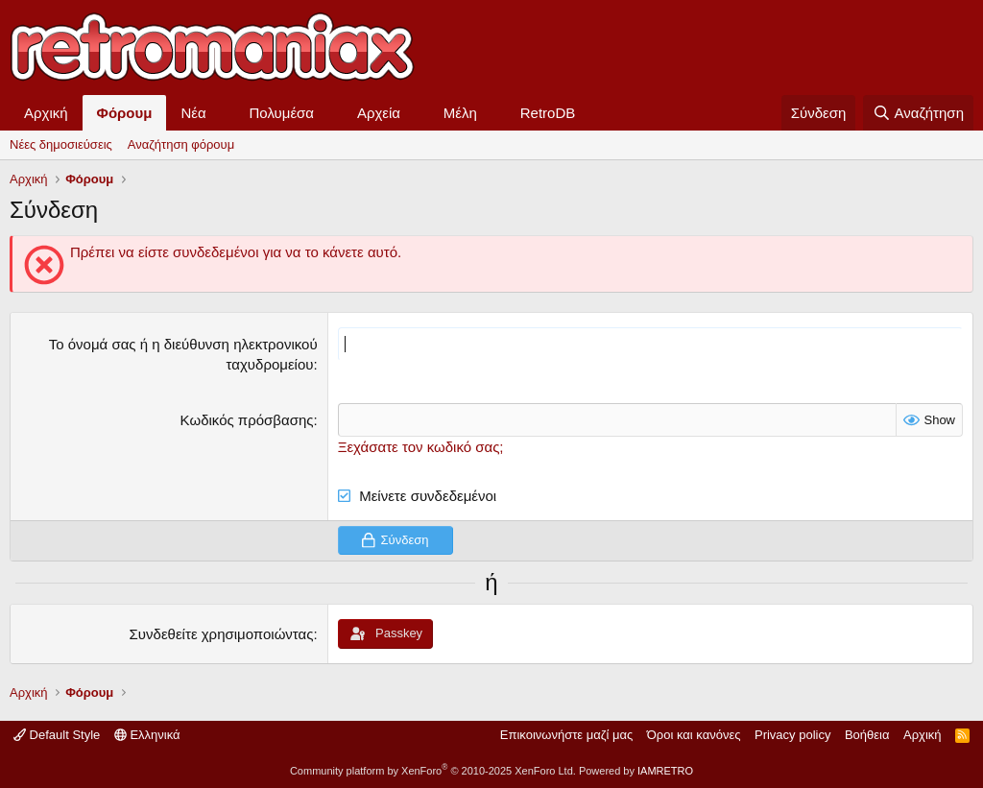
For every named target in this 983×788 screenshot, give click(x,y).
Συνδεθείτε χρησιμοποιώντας (222, 634)
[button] (221, 113)
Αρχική (46, 113)
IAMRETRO (665, 770)
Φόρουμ (125, 113)
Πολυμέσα (282, 113)
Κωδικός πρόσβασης (247, 420)
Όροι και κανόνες (694, 735)
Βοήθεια (867, 735)
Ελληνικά (147, 735)
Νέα (192, 113)
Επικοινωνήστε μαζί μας (566, 735)
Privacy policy (792, 735)
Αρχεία (378, 113)
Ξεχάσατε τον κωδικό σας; (421, 447)
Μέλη (460, 113)
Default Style (56, 735)
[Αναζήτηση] (918, 113)
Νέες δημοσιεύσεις (61, 144)
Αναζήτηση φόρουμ (181, 144)
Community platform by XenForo (433, 770)
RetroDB (548, 113)
